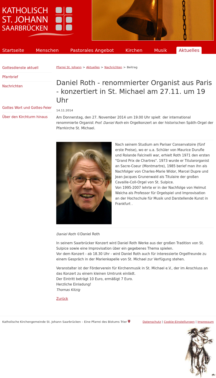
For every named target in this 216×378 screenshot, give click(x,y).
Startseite (13, 50)
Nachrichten (113, 67)
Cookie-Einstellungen (179, 321)
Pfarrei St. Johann (68, 67)
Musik (160, 50)
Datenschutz (152, 321)
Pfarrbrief (10, 77)
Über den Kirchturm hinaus (25, 117)
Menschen (47, 50)
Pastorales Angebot (92, 50)
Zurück (62, 299)
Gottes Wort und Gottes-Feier (27, 108)
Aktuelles (189, 50)
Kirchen (134, 50)
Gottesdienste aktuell (20, 68)
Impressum (206, 321)
